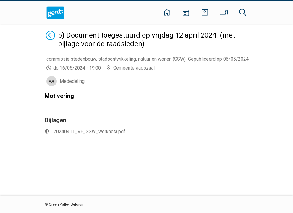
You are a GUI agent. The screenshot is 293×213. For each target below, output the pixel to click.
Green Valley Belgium (67, 204)
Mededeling (72, 81)
